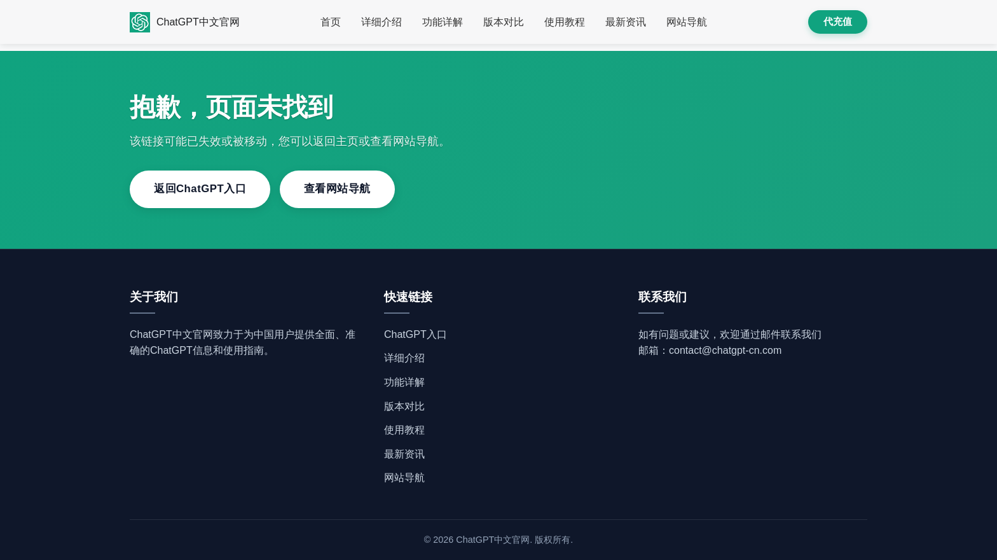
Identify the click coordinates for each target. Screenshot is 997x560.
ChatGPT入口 (415, 334)
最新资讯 (625, 22)
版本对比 (503, 22)
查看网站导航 (337, 189)
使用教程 (564, 22)
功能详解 (442, 22)
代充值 (837, 21)
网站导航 (686, 22)
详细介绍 (381, 22)
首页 (330, 22)
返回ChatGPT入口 (200, 189)
